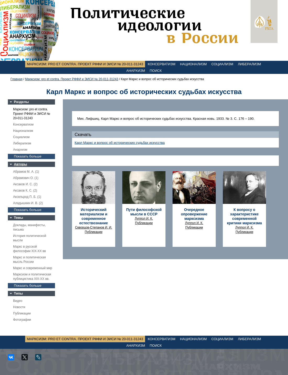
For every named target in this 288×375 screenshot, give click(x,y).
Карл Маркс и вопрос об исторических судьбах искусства (120, 143)
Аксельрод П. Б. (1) (27, 197)
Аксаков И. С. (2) (25, 184)
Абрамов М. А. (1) (26, 171)
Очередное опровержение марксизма (194, 214)
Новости (19, 307)
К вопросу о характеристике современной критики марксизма (244, 216)
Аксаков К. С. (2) (25, 190)
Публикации (22, 313)
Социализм (222, 64)
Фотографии (22, 320)
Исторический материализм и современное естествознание (93, 216)
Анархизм (135, 71)
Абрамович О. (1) (25, 178)
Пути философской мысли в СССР (144, 212)
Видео (17, 301)
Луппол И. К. (144, 218)
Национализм (193, 64)
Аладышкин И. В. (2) (28, 203)
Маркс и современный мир (32, 268)
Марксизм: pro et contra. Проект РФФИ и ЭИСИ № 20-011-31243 (85, 64)
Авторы (20, 164)
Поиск (156, 71)
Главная (16, 79)
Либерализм (249, 64)
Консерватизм (161, 64)
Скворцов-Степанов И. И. (93, 227)
